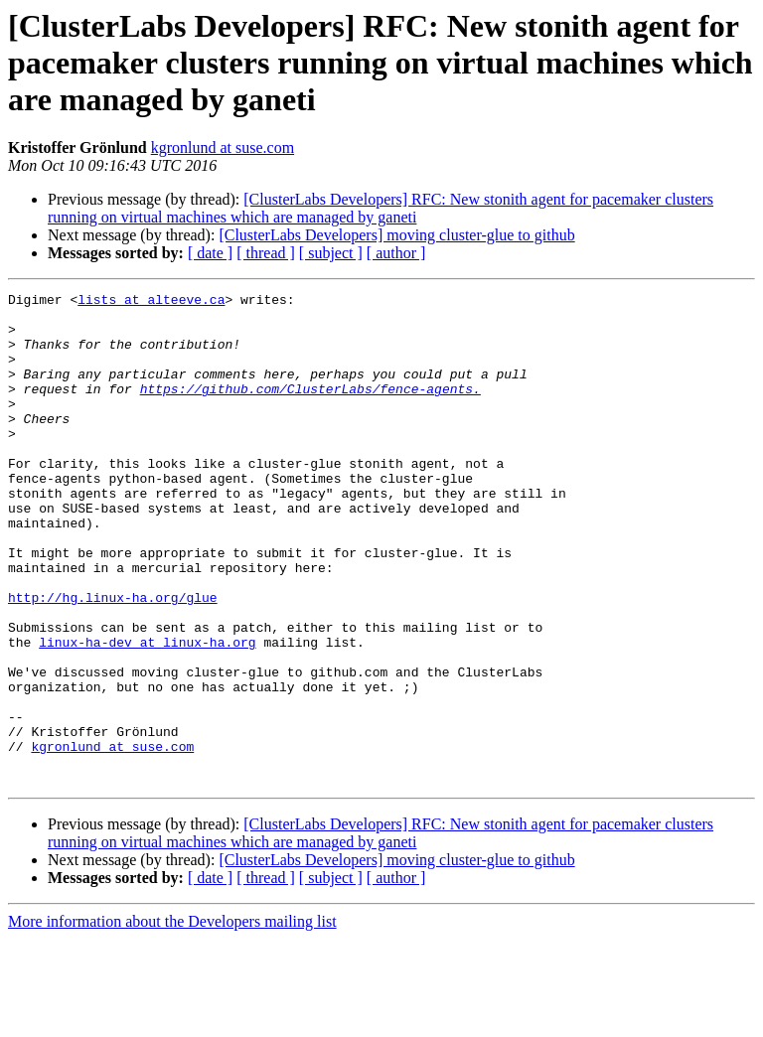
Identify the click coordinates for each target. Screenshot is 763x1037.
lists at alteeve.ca (151, 302)
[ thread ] (265, 252)
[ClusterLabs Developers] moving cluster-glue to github (396, 234)
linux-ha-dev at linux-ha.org (147, 713)
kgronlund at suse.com (222, 147)
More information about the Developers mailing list (172, 1019)
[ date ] (210, 252)
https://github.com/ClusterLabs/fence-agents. (310, 409)
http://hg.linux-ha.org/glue (113, 659)
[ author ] (396, 252)
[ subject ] (331, 252)
